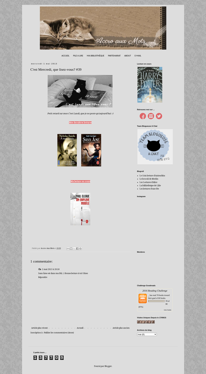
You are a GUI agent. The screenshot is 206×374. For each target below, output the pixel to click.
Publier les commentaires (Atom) (59, 333)
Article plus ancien (121, 328)
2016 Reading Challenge (154, 290)
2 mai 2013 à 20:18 (50, 269)
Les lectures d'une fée (149, 189)
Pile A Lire (78, 55)
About (127, 55)
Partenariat (114, 55)
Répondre (42, 277)
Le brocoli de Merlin (149, 179)
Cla (39, 269)
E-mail (138, 55)
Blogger (108, 366)
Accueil (65, 55)
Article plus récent (39, 328)
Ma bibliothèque (95, 55)
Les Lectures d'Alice (148, 182)
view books (167, 310)
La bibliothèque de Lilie (150, 185)
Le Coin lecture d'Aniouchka (152, 176)
